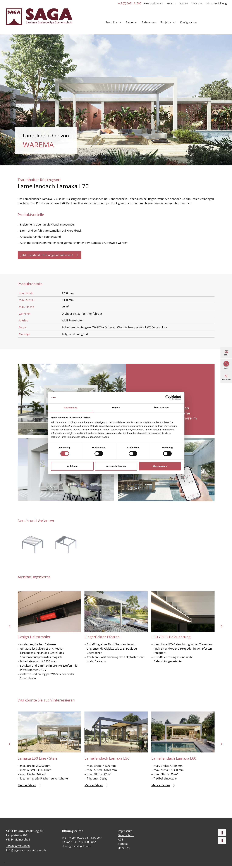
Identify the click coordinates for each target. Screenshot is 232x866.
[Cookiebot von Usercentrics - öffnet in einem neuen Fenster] (167, 397)
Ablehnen (72, 466)
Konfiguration (188, 22)
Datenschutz (126, 835)
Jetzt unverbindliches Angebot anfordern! (49, 255)
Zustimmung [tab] (70, 407)
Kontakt (171, 3)
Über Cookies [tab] (161, 407)
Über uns (196, 3)
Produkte (111, 22)
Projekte (166, 22)
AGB (120, 839)
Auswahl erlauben (116, 466)
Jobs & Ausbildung (216, 3)
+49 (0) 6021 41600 (129, 3)
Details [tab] (116, 407)
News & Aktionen (153, 3)
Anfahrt (183, 3)
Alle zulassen (159, 466)
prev (10, 627)
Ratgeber (131, 22)
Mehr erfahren (29, 785)
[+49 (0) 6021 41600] (226, 365)
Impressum (125, 831)
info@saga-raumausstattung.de (26, 850)
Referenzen (149, 22)
